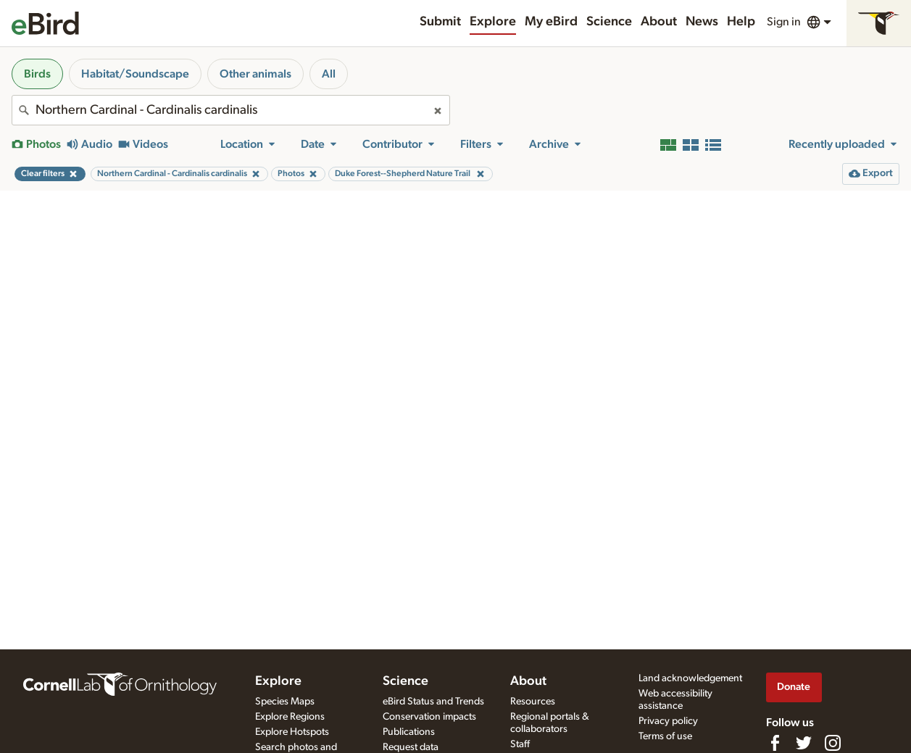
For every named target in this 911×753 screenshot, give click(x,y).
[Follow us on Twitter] (803, 743)
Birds (37, 74)
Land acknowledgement (690, 678)
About (659, 21)
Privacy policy (668, 721)
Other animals (255, 74)
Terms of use (665, 736)
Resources (532, 701)
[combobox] (231, 110)
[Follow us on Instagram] (832, 743)
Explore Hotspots (292, 732)
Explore (493, 21)
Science (609, 21)
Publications (409, 732)
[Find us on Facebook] (774, 743)
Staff (520, 744)
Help (741, 21)
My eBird (551, 21)
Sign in (784, 22)
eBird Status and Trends (433, 701)
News (702, 21)
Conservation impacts (429, 717)
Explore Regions (290, 717)
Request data (410, 747)
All (329, 74)
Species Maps (285, 701)
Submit (440, 21)
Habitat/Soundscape (135, 74)
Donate (793, 686)
